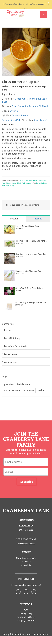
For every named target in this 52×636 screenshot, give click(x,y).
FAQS (26, 610)
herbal (38, 183)
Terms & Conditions (26, 617)
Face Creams (10, 354)
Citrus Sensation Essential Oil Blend (30, 106)
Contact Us (26, 565)
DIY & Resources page (26, 558)
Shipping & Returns (26, 620)
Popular (14, 218)
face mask (28, 390)
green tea (9, 384)
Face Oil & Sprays (12, 338)
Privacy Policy (26, 614)
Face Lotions (10, 362)
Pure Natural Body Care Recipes (36, 181)
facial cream (23, 384)
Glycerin (13, 111)
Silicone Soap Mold (12, 120)
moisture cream (12, 390)
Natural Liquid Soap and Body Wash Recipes (16, 183)
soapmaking (10, 186)
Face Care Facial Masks (15, 346)
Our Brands (26, 561)
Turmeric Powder (20, 115)
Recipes (22, 181)
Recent (38, 218)
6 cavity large (41, 120)
